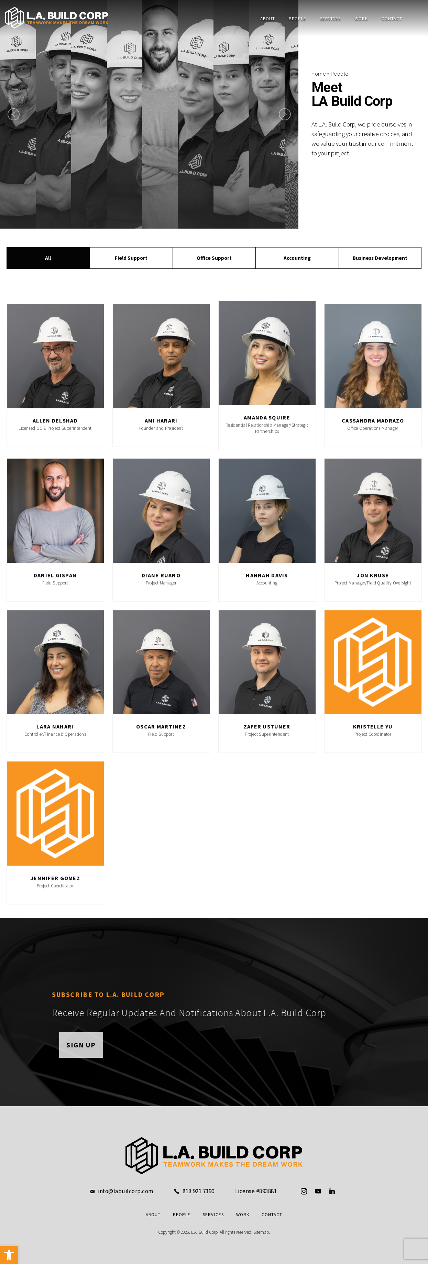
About (267, 19)
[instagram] (304, 1191)
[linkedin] (332, 1191)
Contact (392, 19)
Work (361, 19)
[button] (9, 1255)
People (297, 19)
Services (330, 19)
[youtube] (318, 1191)
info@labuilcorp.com (125, 1191)
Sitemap (261, 1232)
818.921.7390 (198, 1191)
